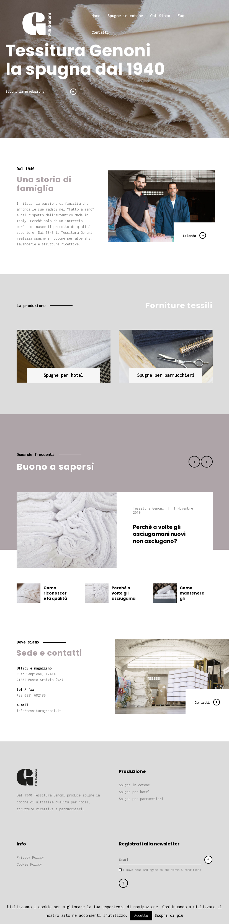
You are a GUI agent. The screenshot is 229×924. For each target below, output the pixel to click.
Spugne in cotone (134, 785)
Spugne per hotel (134, 792)
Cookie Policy (29, 864)
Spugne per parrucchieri (141, 799)
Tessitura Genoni (149, 508)
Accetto (141, 915)
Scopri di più (169, 915)
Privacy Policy (30, 857)
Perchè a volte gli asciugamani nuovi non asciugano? (159, 534)
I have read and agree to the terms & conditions (162, 869)
